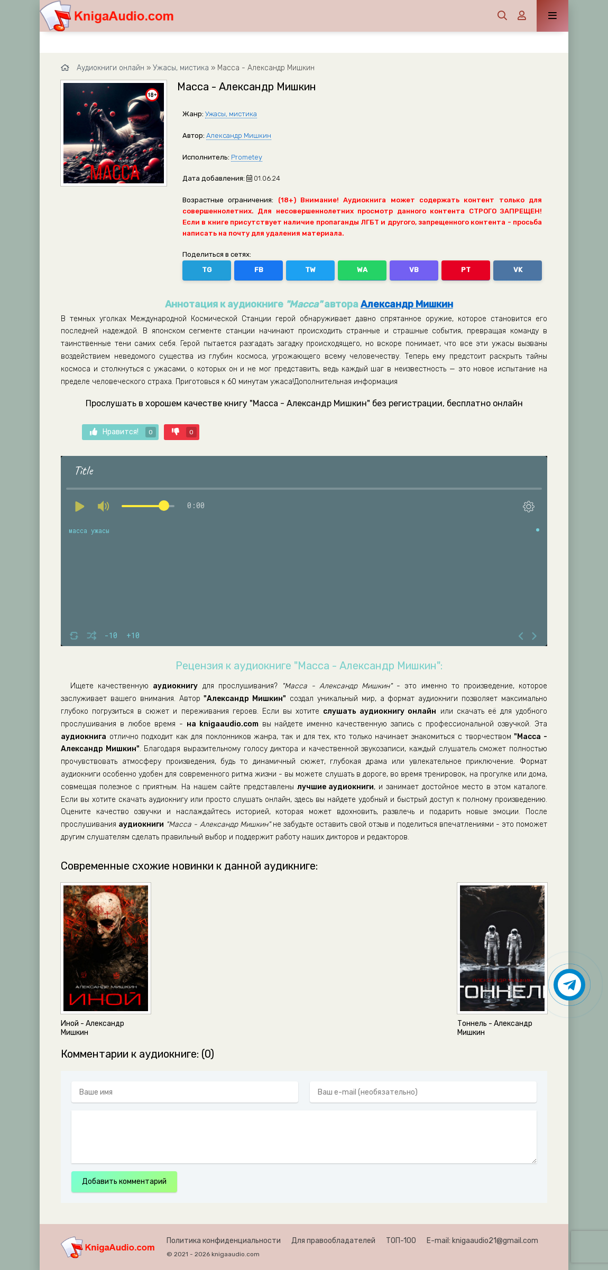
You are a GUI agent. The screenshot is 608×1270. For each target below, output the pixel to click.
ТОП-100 (401, 1240)
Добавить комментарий (124, 1181)
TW (310, 270)
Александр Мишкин (238, 135)
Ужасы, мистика (231, 114)
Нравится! (123, 432)
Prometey (246, 157)
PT (466, 270)
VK (517, 270)
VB (414, 270)
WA (362, 270)
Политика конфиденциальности (224, 1240)
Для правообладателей (333, 1240)
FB (258, 270)
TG (206, 270)
